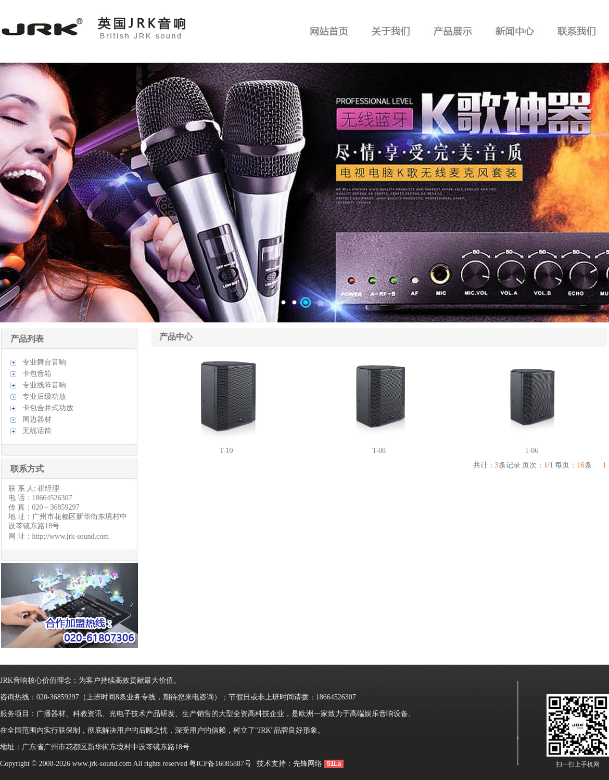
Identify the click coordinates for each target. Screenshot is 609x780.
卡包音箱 (37, 374)
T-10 (226, 450)
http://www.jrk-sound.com (70, 536)
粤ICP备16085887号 (220, 764)
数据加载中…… (304, 192)
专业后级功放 (44, 396)
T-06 (531, 450)
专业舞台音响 (44, 362)
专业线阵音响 (44, 385)
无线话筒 (37, 431)
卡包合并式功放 (47, 408)
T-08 (379, 450)
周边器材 (37, 419)
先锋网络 (307, 764)
